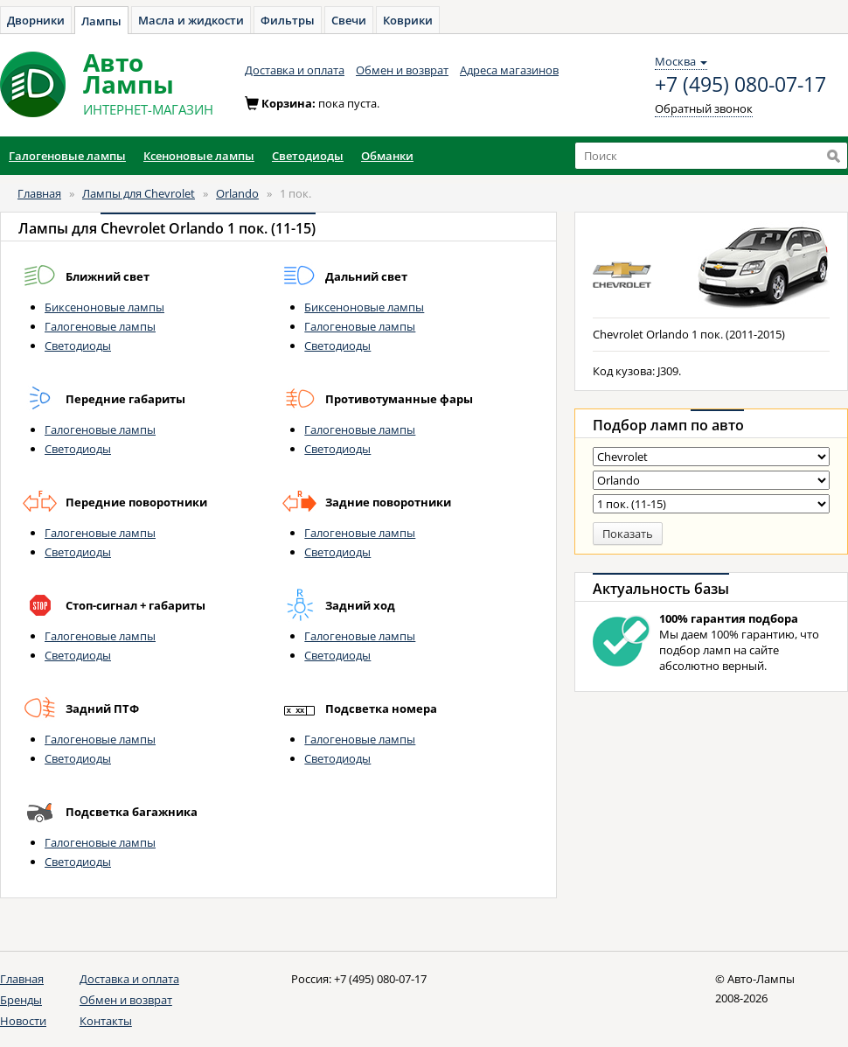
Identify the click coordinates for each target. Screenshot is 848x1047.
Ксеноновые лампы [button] (198, 156)
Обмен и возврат (402, 70)
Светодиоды (78, 345)
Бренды (21, 1000)
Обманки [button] (387, 156)
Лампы (101, 21)
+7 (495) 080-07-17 (740, 84)
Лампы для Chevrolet (138, 193)
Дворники (36, 20)
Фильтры (288, 20)
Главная (39, 193)
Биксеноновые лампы (104, 307)
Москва (681, 61)
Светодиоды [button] (308, 156)
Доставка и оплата (294, 70)
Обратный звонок (704, 108)
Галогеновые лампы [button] (67, 156)
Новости (23, 1021)
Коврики (408, 20)
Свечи (348, 20)
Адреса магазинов (509, 70)
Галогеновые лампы (100, 326)
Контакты (106, 1021)
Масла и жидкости (191, 20)
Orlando (237, 193)
